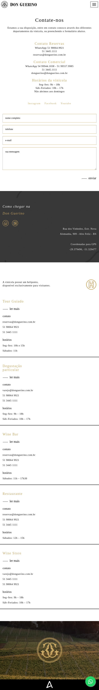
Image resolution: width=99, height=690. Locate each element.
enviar (92, 180)
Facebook (51, 103)
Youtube (66, 103)
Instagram (34, 103)
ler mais (14, 310)
